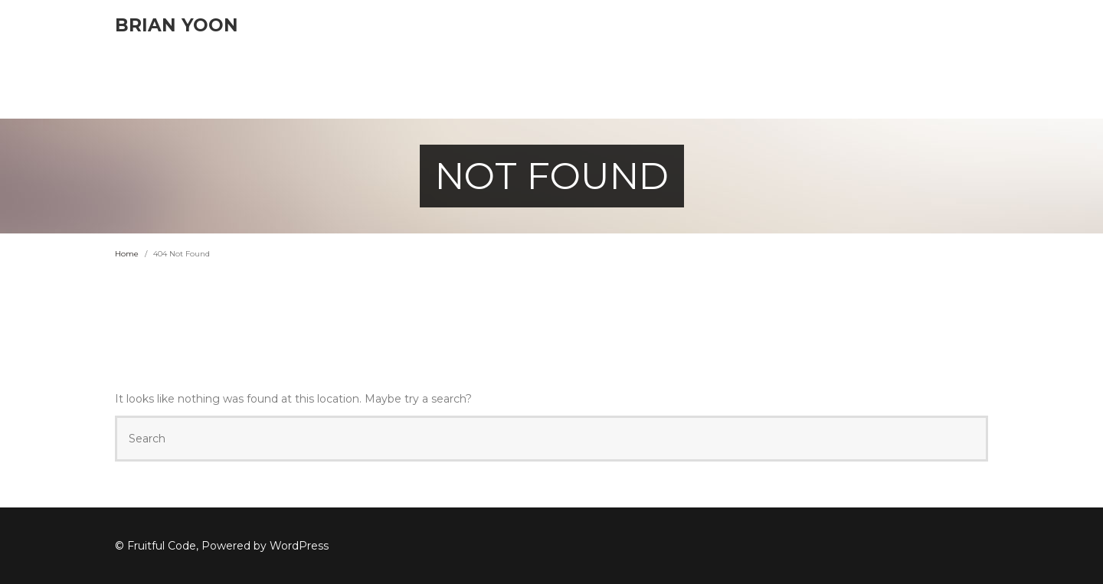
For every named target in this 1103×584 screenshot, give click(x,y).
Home (127, 254)
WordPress (299, 546)
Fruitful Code (161, 546)
